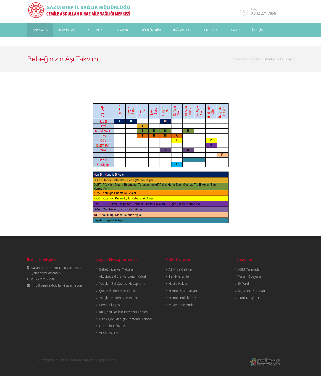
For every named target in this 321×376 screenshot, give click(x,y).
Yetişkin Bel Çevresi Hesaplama (120, 283)
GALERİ (236, 30)
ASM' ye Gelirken (179, 269)
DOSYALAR (120, 30)
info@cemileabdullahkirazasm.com (55, 285)
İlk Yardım (244, 283)
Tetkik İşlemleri (178, 276)
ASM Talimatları (248, 269)
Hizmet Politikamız (181, 297)
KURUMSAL (66, 30)
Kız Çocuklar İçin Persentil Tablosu (123, 312)
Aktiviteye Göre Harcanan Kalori (121, 276)
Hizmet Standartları (181, 290)
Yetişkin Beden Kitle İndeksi (117, 297)
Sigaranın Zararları (250, 290)
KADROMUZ (94, 30)
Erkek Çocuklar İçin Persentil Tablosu (124, 319)
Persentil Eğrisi (108, 305)
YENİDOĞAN (107, 333)
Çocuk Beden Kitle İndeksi (116, 290)
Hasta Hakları (177, 283)
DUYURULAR (211, 30)
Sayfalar (255, 59)
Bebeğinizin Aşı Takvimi (115, 269)
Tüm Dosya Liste (249, 297)
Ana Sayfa (40, 30)
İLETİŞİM (257, 30)
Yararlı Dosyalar (248, 276)
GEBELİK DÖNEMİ (111, 326)
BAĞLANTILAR (182, 30)
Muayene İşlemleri (180, 305)
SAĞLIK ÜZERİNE (150, 30)
